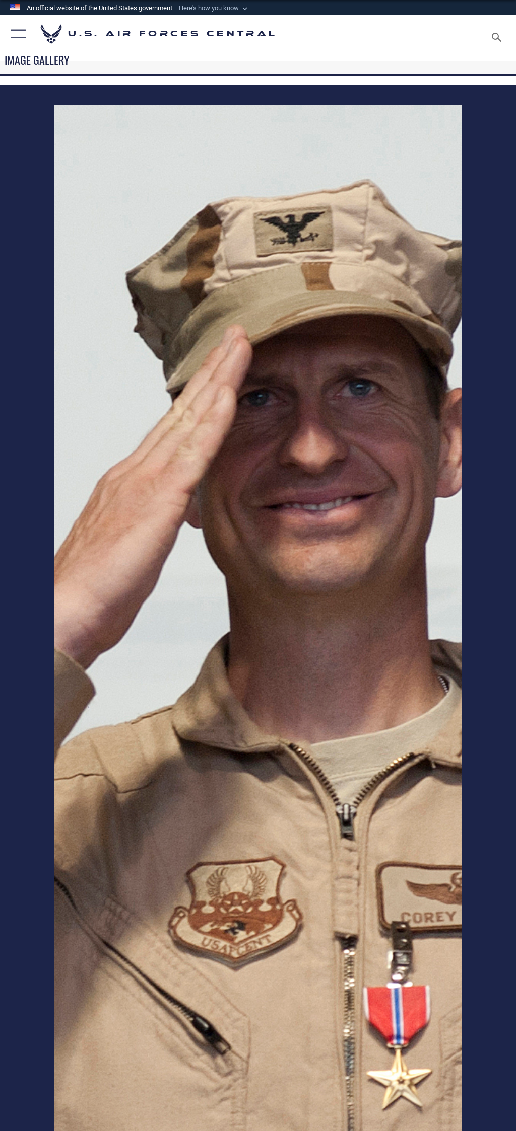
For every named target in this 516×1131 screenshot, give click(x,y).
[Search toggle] (498, 34)
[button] (214, 8)
